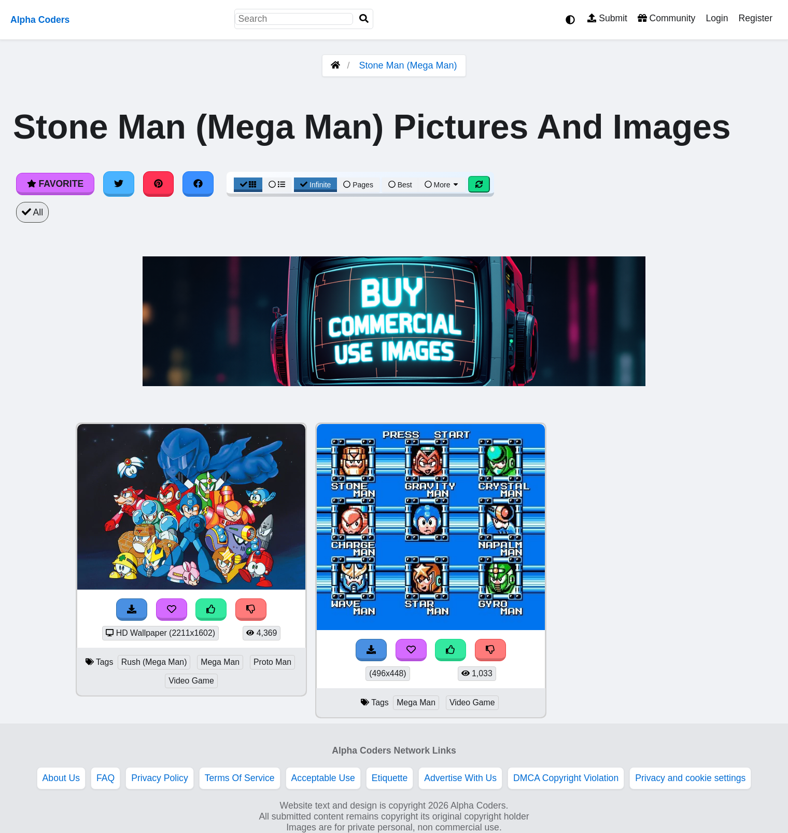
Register (755, 18)
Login (717, 18)
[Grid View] (248, 184)
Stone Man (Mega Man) (408, 65)
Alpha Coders (39, 20)
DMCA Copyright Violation (565, 778)
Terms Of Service (240, 778)
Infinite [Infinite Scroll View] (315, 185)
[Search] (364, 19)
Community (666, 18)
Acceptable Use (323, 778)
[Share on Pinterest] (158, 183)
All (32, 212)
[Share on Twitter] (118, 183)
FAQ (105, 778)
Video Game (191, 680)
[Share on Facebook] (198, 183)
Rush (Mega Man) (154, 662)
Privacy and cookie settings (690, 778)
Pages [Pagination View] (358, 185)
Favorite (55, 184)
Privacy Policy (159, 778)
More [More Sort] (442, 185)
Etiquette (389, 778)
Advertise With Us (460, 778)
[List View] (276, 184)
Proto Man (272, 662)
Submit (607, 18)
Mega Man (220, 662)
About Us (61, 778)
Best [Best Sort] (400, 185)
